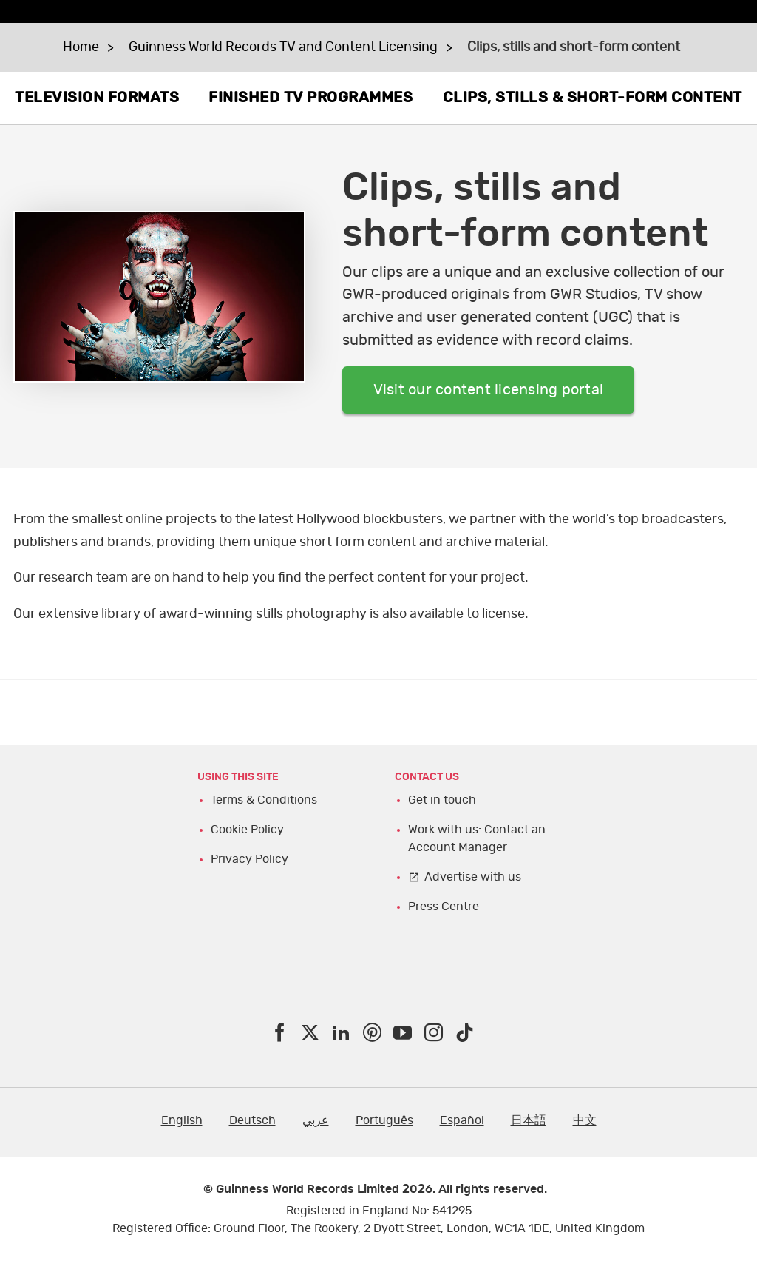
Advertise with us (472, 877)
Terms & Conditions (264, 800)
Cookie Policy (247, 829)
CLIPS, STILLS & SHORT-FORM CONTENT (592, 97)
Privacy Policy (249, 859)
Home (81, 47)
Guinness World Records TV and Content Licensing (283, 47)
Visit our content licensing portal (488, 390)
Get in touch (442, 800)
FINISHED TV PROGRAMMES (310, 97)
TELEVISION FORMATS (97, 97)
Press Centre (443, 906)
